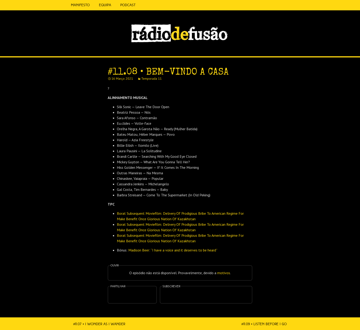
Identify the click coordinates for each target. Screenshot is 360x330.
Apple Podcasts (191, 294)
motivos (223, 273)
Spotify (283, 47)
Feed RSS (293, 49)
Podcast (127, 5)
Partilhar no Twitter (137, 295)
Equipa (105, 5)
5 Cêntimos (145, 5)
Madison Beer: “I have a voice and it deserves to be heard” (172, 250)
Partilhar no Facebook (126, 295)
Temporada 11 (151, 78)
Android (220, 292)
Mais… (235, 292)
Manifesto (80, 5)
